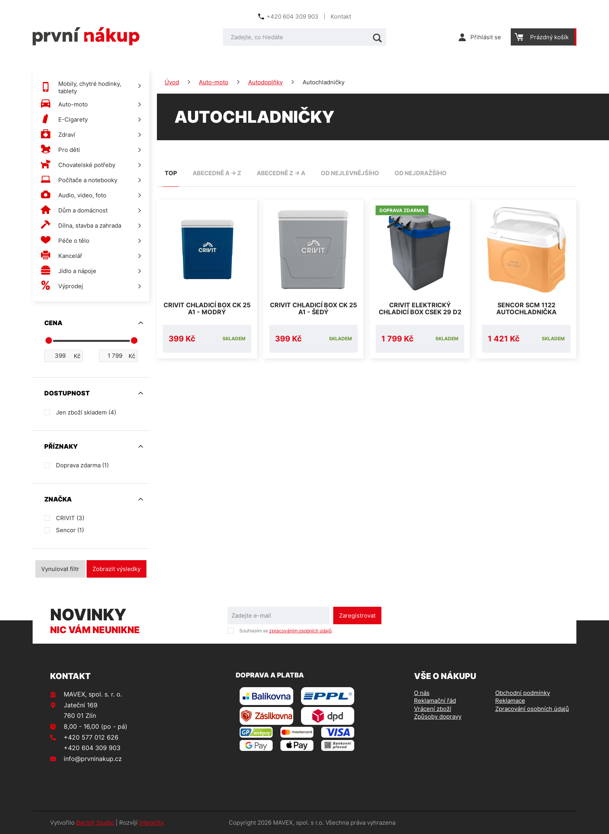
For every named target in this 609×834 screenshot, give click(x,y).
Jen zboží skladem (86, 412)
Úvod (172, 82)
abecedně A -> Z (217, 173)
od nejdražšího (421, 173)
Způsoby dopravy (437, 716)
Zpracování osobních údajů (532, 708)
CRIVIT (70, 518)
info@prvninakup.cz (93, 759)
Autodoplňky (265, 82)
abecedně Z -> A (281, 173)
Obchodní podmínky (522, 692)
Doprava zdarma (82, 465)
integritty (151, 822)
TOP (171, 173)
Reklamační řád (435, 700)
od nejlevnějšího (350, 173)
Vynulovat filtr (60, 569)
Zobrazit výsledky (116, 569)
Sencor (70, 530)
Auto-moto (213, 82)
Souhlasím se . (286, 631)
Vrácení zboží (432, 708)
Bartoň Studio (95, 822)
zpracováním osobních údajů (300, 631)
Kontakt (341, 16)
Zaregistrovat (357, 615)
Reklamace (510, 700)
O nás (422, 692)
